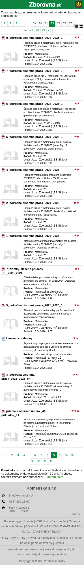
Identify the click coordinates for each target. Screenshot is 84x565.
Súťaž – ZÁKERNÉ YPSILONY (42, 531)
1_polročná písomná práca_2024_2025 (32, 236)
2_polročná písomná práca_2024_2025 (32, 203)
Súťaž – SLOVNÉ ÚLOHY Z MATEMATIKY (53, 526)
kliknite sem (55, 477)
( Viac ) (75, 514)
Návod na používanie (41, 537)
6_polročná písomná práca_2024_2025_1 (34, 103)
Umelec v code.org (19, 338)
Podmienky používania (18, 521)
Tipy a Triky (17, 537)
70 (40, 23)
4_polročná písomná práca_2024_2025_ (33, 169)
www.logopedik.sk (54, 554)
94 (31, 29)
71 (46, 23)
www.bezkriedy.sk (29, 554)
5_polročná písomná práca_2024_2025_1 (34, 137)
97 (49, 29)
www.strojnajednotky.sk (60, 549)
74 (64, 23)
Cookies (62, 537)
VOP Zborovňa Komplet (51, 521)
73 (58, 23)
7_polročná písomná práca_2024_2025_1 (34, 71)
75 (70, 23)
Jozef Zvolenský (41, 60)
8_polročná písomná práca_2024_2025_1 (34, 37)
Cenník (59, 543)
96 (43, 29)
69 (34, 23)
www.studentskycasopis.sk (25, 549)
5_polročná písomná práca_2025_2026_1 (34, 305)
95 (37, 29)
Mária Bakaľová (41, 361)
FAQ (5, 537)
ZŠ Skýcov (60, 60)
